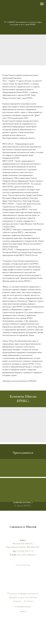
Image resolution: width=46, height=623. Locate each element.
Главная (17, 601)
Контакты (28, 601)
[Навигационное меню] (42, 4)
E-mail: (13, 554)
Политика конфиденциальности (23, 593)
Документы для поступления (23, 597)
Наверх (23, 611)
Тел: (15, 551)
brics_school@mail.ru (26, 554)
